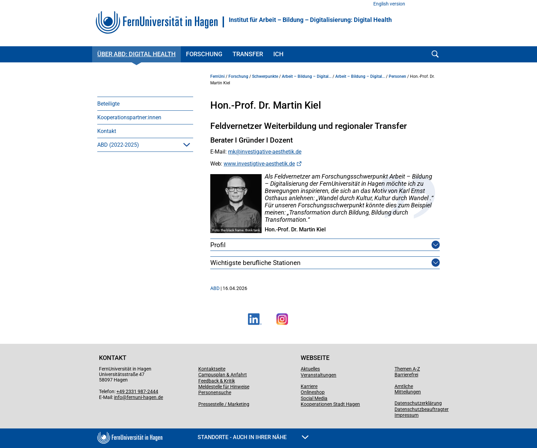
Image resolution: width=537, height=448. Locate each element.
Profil (218, 245)
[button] (186, 144)
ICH (278, 54)
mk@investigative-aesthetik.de (264, 151)
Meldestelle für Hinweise (223, 386)
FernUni (217, 76)
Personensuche (214, 392)
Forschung (204, 54)
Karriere (309, 386)
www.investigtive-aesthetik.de (259, 163)
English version (389, 4)
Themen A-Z (407, 369)
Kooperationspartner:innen (129, 117)
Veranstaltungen (318, 375)
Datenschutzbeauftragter (422, 409)
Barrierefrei (406, 374)
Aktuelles (310, 369)
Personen (397, 76)
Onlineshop (313, 392)
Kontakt (106, 131)
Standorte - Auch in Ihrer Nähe (253, 437)
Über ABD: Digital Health (136, 54)
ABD (215, 288)
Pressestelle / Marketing (223, 404)
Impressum (407, 415)
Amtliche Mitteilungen (408, 389)
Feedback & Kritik (216, 381)
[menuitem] (145, 103)
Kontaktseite (211, 369)
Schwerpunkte (265, 76)
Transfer (248, 54)
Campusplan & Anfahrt (222, 374)
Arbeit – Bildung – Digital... (307, 76)
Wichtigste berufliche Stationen (255, 263)
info (118, 397)
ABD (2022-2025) (118, 145)
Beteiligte (108, 103)
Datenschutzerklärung (418, 403)
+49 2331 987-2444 (137, 391)
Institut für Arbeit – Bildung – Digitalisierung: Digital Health (310, 19)
